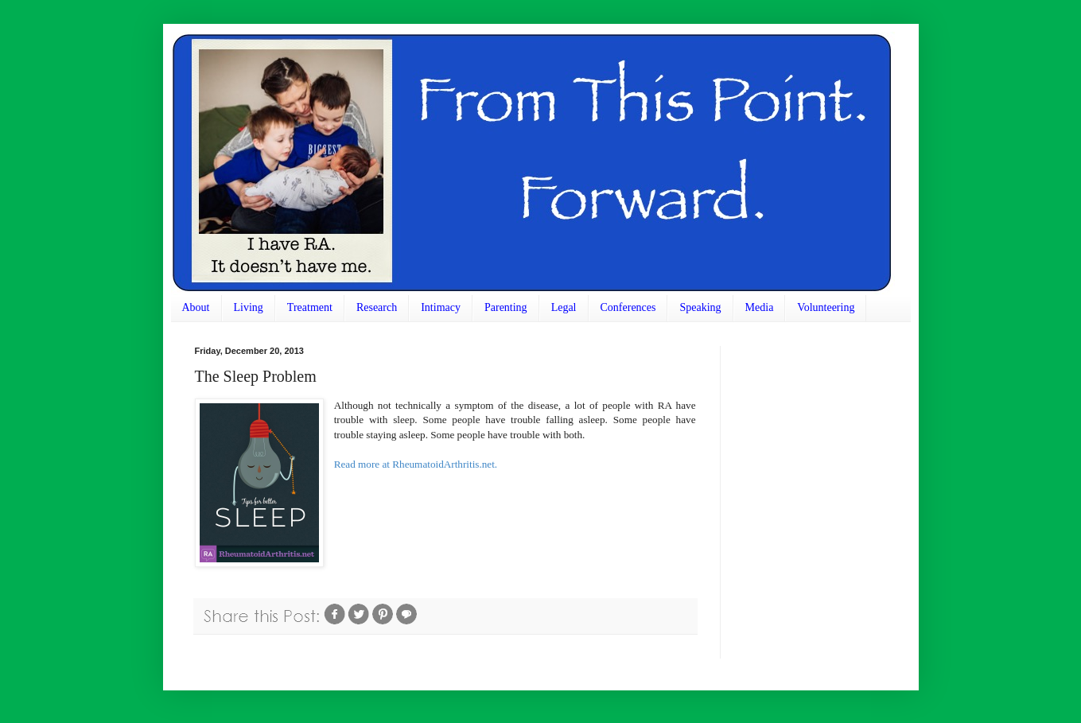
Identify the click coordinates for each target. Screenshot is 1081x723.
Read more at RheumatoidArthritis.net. (415, 464)
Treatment (309, 307)
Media (759, 307)
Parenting (505, 307)
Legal (564, 307)
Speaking (700, 307)
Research (376, 307)
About (196, 307)
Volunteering (825, 307)
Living (248, 307)
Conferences (628, 307)
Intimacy (441, 307)
